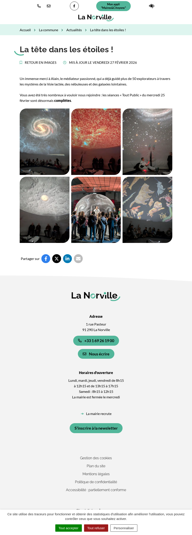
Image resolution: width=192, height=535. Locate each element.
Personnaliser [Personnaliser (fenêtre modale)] (124, 528)
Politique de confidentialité (96, 482)
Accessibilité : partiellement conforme (96, 490)
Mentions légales (96, 474)
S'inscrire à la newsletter (96, 428)
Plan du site (96, 466)
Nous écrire (96, 353)
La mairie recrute (98, 413)
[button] (39, 6)
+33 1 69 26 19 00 (96, 340)
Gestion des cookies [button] (96, 458)
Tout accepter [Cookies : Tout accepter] (69, 528)
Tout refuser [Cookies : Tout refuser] (96, 528)
